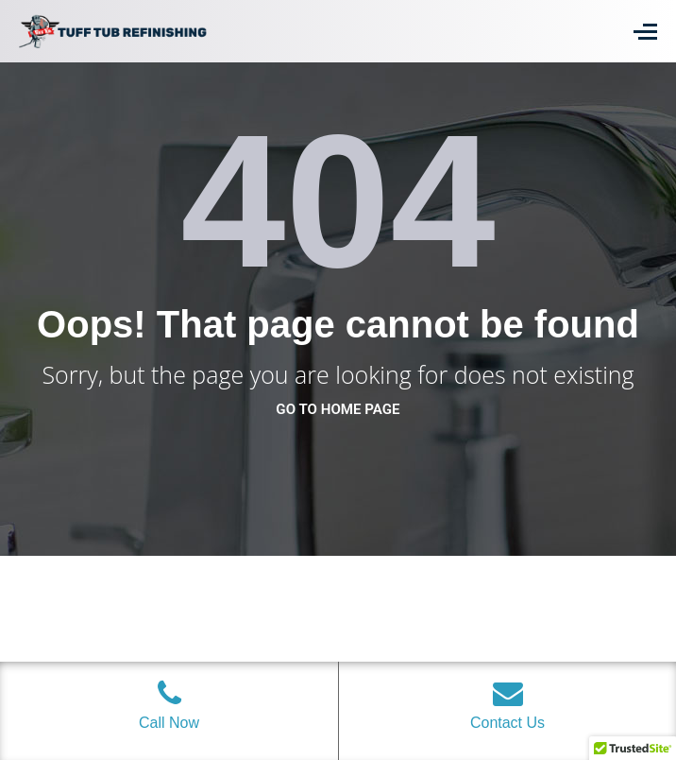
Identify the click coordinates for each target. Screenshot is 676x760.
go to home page (337, 409)
